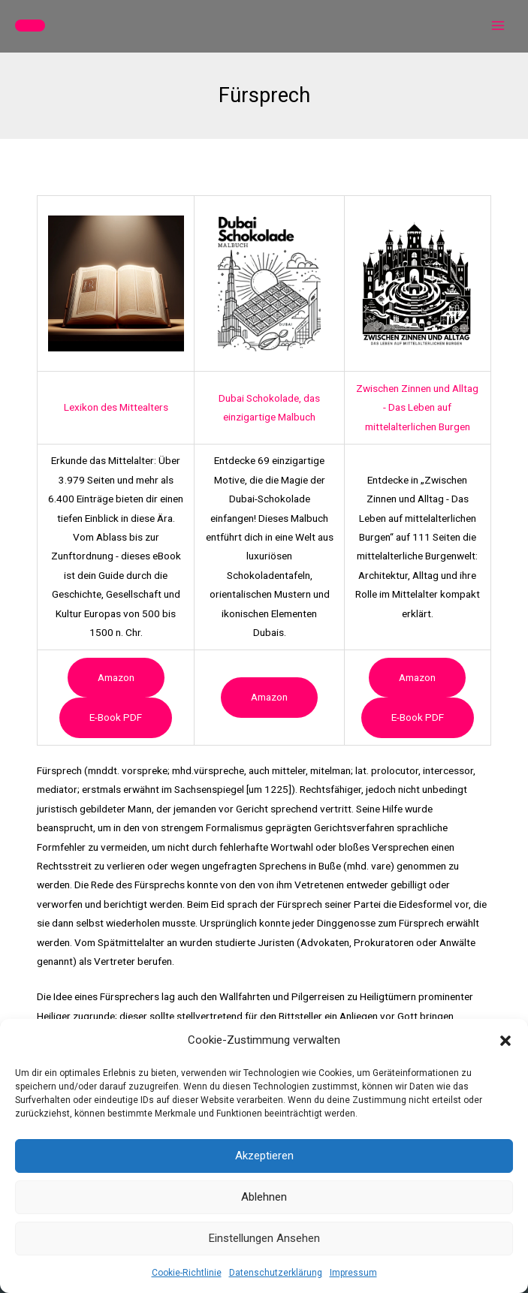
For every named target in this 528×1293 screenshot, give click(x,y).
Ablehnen (264, 1197)
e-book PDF (115, 717)
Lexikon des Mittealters (116, 407)
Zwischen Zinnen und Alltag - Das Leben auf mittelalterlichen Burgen (417, 407)
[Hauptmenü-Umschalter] (498, 26)
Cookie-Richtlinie (187, 1272)
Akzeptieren (264, 1155)
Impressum (353, 1272)
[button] (505, 1040)
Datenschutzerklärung (275, 1272)
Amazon (116, 677)
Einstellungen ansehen (264, 1238)
